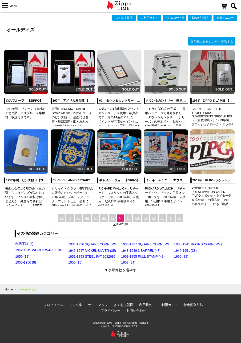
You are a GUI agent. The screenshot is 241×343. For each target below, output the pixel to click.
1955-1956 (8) (25, 262)
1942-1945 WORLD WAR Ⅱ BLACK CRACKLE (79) (53, 250)
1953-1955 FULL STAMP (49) (143, 256)
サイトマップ (98, 305)
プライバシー (110, 310)
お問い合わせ (136, 310)
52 (154, 218)
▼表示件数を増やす (121, 270)
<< (62, 218)
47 (112, 218)
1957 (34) (128, 262)
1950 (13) (22, 256)
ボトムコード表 (175, 17)
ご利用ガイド (149, 17)
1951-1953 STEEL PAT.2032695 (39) (95, 256)
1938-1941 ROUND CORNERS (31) (200, 244)
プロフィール (53, 305)
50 (137, 218)
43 (78, 218)
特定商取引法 (193, 305)
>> (179, 218)
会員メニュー (225, 17)
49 (128, 218)
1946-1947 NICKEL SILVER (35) (92, 250)
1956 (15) (75, 262)
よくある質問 (124, 17)
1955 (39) (181, 256)
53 (162, 218)
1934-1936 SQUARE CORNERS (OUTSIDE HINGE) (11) (110, 244)
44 (87, 218)
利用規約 (145, 305)
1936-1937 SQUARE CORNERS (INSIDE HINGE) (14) (161, 244)
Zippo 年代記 (200, 17)
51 (145, 218)
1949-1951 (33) (185, 250)
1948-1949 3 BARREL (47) (141, 250)
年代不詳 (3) (24, 244)
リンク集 (75, 305)
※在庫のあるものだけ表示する (211, 41)
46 (104, 218)
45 (95, 218)
